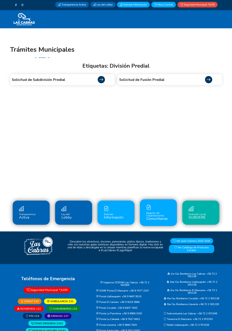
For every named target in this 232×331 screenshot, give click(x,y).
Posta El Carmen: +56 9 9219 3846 (118, 302)
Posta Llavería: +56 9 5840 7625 (116, 325)
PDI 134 (32, 316)
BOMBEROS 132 (29, 309)
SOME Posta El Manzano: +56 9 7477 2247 (122, 291)
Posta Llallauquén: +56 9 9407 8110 (118, 296)
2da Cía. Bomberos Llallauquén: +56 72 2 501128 (192, 283)
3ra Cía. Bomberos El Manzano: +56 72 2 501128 (192, 292)
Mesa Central (163, 4)
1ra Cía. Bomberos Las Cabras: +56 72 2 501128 (192, 275)
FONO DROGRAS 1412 (47, 323)
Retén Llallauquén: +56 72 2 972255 (186, 325)
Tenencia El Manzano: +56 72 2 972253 (188, 319)
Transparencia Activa (72, 4)
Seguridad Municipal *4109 (197, 4)
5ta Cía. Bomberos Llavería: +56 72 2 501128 (191, 304)
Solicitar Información (133, 4)
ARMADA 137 (58, 316)
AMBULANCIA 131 (60, 301)
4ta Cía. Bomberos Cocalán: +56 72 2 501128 (191, 298)
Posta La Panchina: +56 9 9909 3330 (119, 313)
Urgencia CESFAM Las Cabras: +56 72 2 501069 (124, 284)
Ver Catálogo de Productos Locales (191, 249)
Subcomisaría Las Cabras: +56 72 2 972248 (190, 313)
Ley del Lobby (103, 4)
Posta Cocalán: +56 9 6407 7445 (116, 308)
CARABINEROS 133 (63, 309)
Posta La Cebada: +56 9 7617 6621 (118, 319)
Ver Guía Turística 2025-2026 (191, 241)
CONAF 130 (30, 301)
